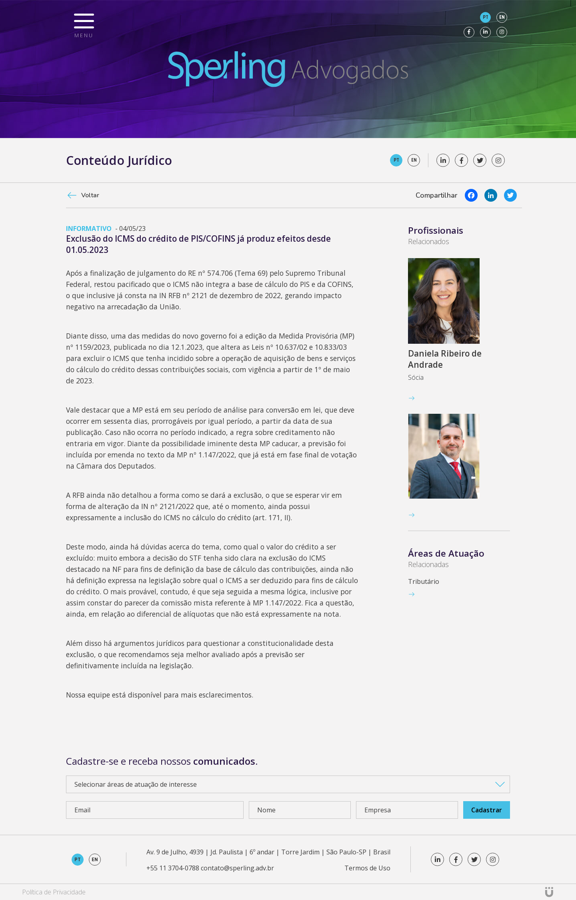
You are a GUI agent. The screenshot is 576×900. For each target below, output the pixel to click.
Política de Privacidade (54, 892)
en (502, 17)
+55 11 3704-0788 (172, 868)
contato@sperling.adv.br (237, 868)
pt (485, 17)
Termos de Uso (367, 868)
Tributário (423, 581)
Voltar (90, 195)
